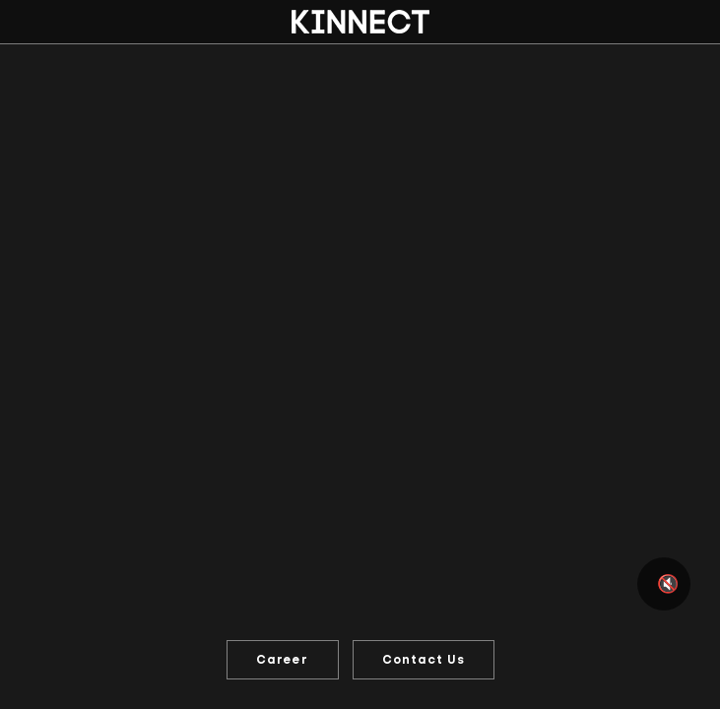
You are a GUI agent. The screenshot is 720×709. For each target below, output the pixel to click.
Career (282, 660)
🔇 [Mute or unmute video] (668, 584)
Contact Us (423, 660)
